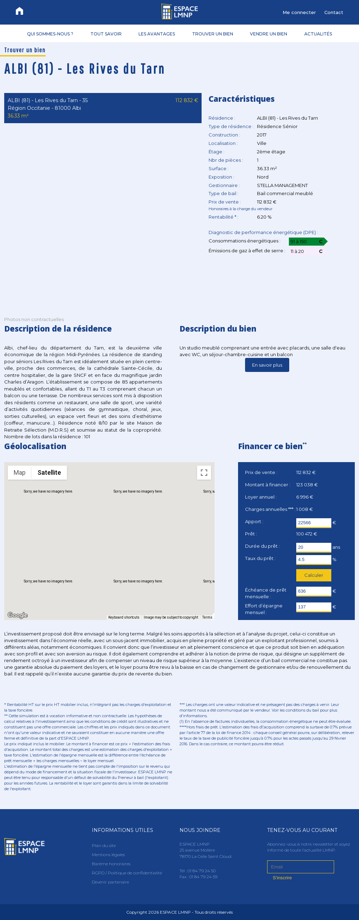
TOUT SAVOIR (106, 33)
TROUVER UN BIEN (212, 33)
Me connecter (299, 12)
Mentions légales (108, 854)
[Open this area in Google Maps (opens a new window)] (17, 615)
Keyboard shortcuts (124, 617)
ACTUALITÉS (318, 33)
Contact (333, 12)
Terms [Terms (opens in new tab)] (207, 617)
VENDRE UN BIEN (268, 33)
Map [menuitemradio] (20, 472)
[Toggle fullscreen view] (204, 473)
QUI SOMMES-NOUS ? (50, 33)
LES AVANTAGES (156, 33)
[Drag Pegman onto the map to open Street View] (204, 605)
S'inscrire (282, 877)
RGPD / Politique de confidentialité (127, 872)
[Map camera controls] (204, 579)
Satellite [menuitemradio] (49, 472)
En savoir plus (267, 365)
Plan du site (104, 845)
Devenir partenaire (110, 882)
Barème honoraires (111, 863)
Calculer (313, 575)
